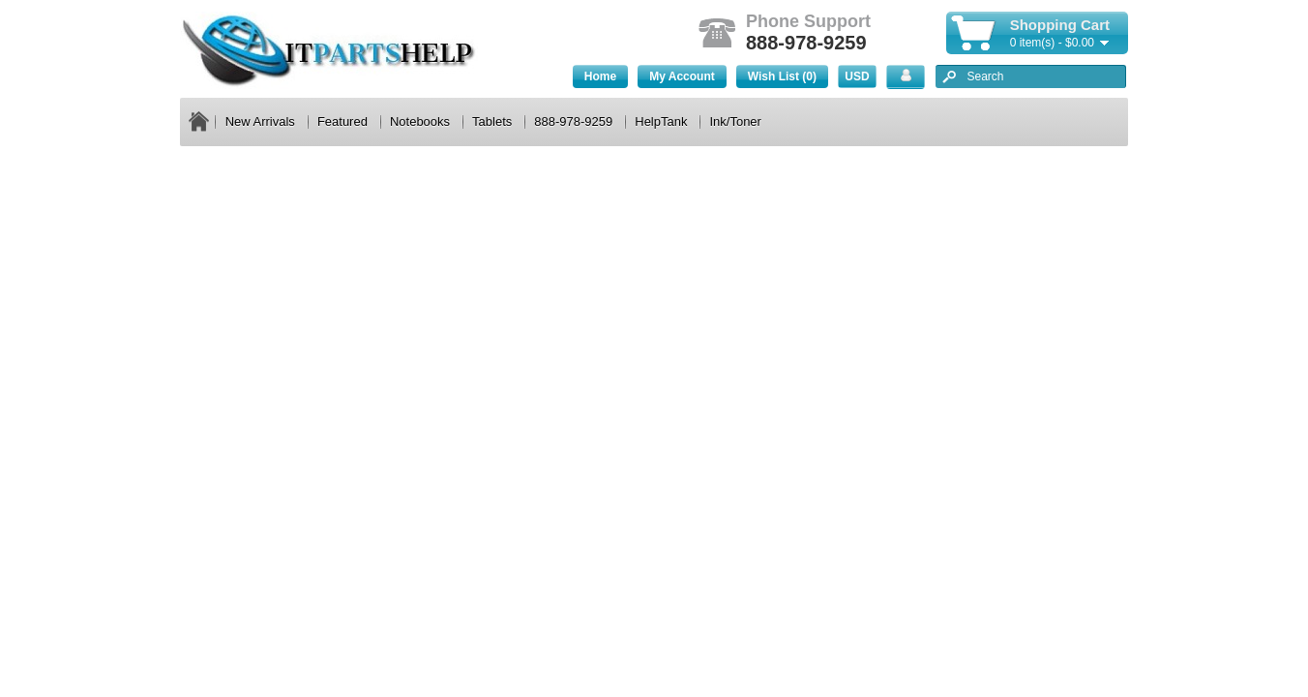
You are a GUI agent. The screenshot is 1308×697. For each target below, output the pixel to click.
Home (600, 76)
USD (857, 76)
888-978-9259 (573, 121)
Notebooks (420, 121)
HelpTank (661, 121)
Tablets (492, 121)
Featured (342, 121)
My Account (682, 76)
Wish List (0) (782, 76)
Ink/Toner (734, 121)
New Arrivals (260, 121)
